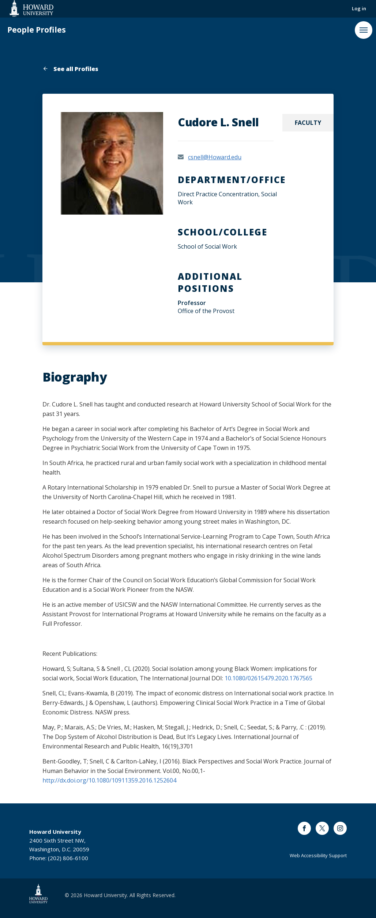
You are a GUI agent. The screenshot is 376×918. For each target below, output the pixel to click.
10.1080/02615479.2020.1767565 (268, 678)
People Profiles (36, 29)
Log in (359, 8)
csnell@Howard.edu (214, 157)
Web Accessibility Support (318, 855)
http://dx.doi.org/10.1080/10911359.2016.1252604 (109, 780)
